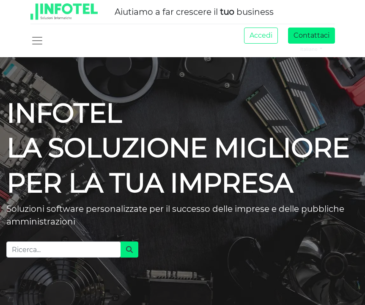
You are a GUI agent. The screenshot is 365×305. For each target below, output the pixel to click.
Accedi (261, 35)
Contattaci (311, 35)
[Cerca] (129, 249)
